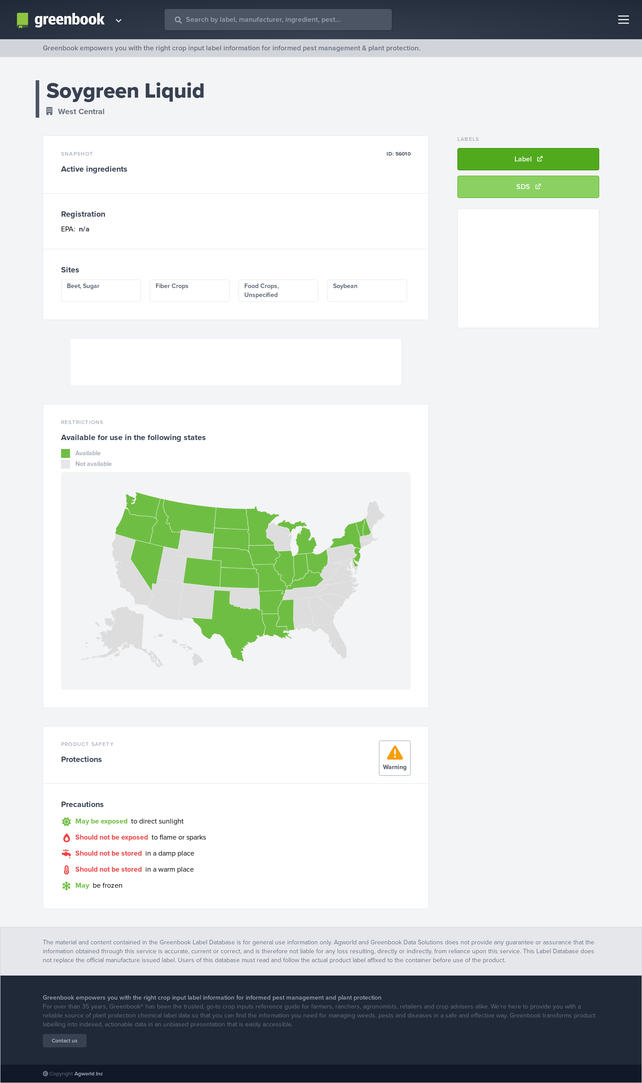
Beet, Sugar (83, 286)
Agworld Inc (88, 1074)
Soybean (345, 286)
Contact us (65, 1041)
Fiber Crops (172, 286)
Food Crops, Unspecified (261, 290)
